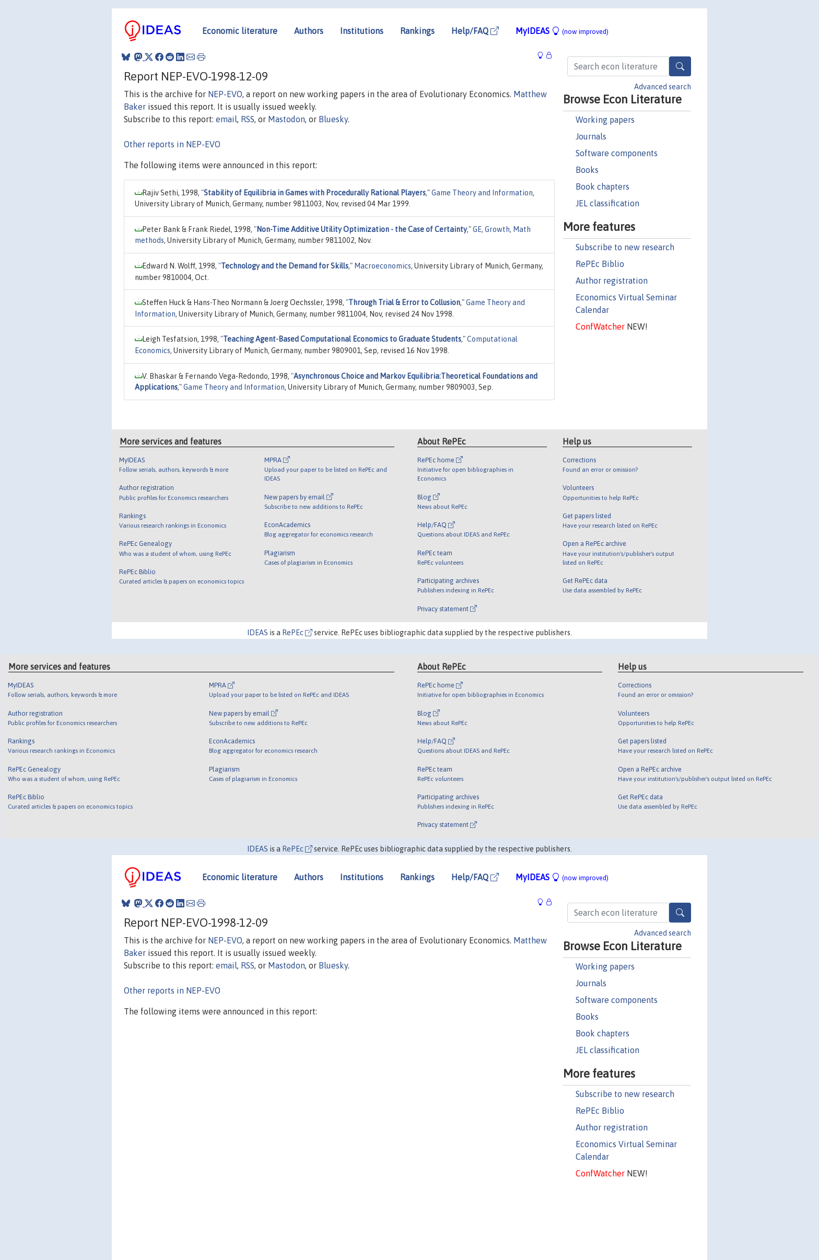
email (226, 119)
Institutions (361, 31)
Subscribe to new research (625, 247)
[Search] (680, 66)
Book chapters (602, 186)
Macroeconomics (382, 266)
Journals (591, 136)
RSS (247, 119)
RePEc (297, 632)
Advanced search (662, 87)
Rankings (417, 31)
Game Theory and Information (482, 193)
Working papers (605, 119)
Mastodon (286, 119)
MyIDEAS (562, 31)
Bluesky (333, 119)
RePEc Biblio (600, 264)
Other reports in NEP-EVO (172, 144)
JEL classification (607, 203)
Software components (617, 153)
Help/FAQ (475, 31)
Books (587, 169)
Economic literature (239, 31)
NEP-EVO (225, 94)
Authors (308, 31)
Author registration (612, 280)
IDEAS (257, 632)
